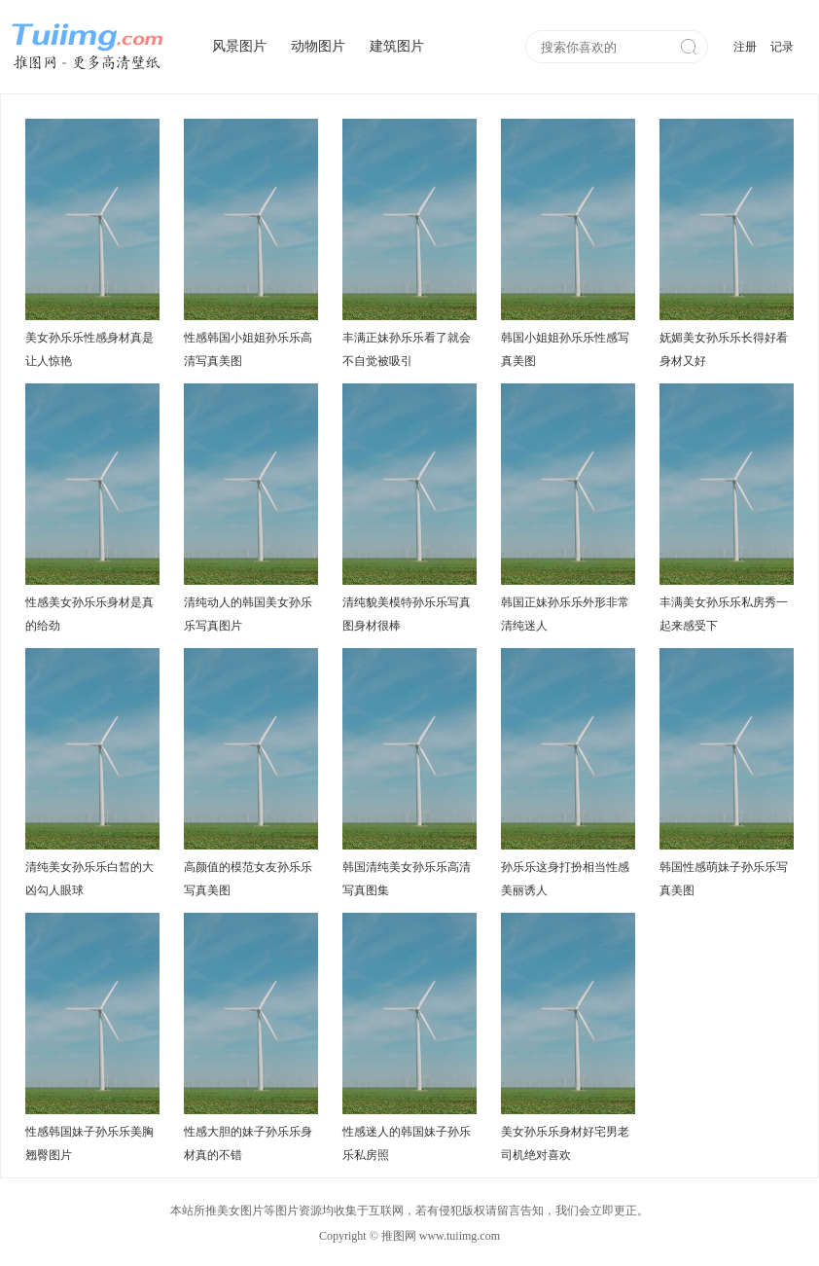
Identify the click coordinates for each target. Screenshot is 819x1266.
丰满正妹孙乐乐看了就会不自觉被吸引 (406, 349)
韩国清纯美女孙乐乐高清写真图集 (406, 878)
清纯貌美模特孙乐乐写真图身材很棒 (406, 614)
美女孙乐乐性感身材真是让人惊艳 (89, 349)
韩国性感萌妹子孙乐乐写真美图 (723, 878)
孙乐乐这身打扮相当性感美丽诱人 (565, 878)
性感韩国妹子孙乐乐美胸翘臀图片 (89, 1143)
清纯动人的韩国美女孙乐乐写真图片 (248, 614)
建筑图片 (397, 46)
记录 (782, 47)
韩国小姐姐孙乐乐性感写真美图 (565, 349)
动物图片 (318, 46)
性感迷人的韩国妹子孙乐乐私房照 (406, 1143)
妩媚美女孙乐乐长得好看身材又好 (723, 349)
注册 (745, 47)
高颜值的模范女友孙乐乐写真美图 (248, 878)
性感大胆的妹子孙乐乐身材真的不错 (248, 1143)
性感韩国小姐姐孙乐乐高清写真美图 (248, 349)
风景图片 (239, 46)
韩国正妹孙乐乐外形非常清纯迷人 (565, 614)
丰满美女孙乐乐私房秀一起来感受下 (723, 614)
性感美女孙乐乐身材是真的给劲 (89, 614)
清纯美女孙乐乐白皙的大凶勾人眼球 (89, 878)
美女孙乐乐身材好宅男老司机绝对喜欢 (565, 1143)
